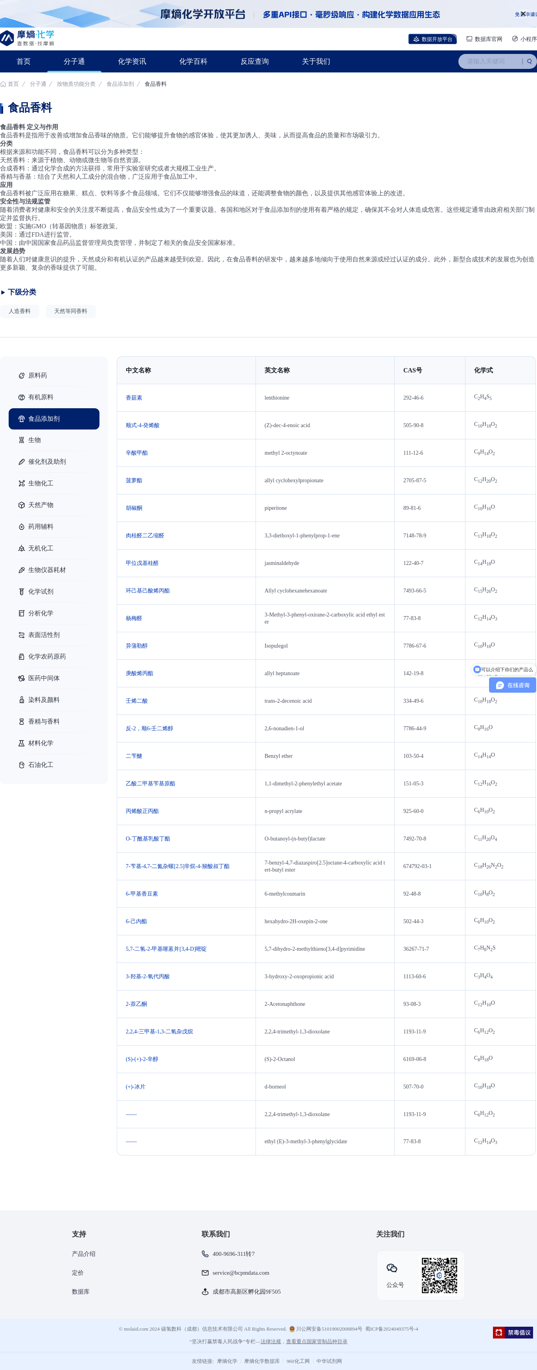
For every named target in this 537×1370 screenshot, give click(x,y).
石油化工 (35, 765)
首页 (24, 61)
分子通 (74, 61)
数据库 (81, 1292)
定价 (78, 1273)
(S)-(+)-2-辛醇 (142, 1059)
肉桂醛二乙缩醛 (145, 536)
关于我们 (316, 61)
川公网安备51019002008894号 (325, 1329)
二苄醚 (134, 756)
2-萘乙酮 (136, 1004)
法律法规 (271, 1341)
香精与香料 (38, 721)
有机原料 (35, 397)
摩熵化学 (227, 1361)
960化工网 (298, 1361)
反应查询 (255, 61)
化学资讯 (132, 61)
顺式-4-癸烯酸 (143, 425)
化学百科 (193, 61)
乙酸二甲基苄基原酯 (150, 784)
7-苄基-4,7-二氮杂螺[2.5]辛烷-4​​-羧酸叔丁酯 (178, 866)
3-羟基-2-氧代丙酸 (148, 976)
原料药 (32, 375)
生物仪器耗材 (41, 570)
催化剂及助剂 (41, 461)
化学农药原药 (41, 656)
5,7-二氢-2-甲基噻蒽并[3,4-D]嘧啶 (166, 949)
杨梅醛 (134, 618)
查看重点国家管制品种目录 (317, 1341)
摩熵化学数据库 (262, 1361)
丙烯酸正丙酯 (142, 811)
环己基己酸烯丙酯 (148, 591)
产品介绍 (84, 1254)
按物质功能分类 (77, 84)
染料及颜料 (38, 700)
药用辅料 (35, 526)
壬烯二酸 (137, 701)
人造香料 (20, 311)
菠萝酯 (134, 480)
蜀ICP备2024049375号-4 (391, 1329)
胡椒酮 (134, 508)
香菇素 (134, 398)
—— (131, 1114)
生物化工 (35, 483)
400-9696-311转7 (234, 1254)
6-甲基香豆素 (142, 894)
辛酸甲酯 (137, 453)
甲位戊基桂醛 (142, 563)
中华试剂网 (329, 1361)
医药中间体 (38, 678)
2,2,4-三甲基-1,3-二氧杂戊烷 (159, 1032)
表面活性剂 (38, 635)
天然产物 (35, 505)
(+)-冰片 (135, 1087)
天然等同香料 (70, 311)
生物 (29, 440)
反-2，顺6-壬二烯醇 (149, 728)
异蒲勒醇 (137, 646)
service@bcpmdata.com (241, 1273)
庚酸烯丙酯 (139, 673)
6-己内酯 (136, 921)
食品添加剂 (120, 84)
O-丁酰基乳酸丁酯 (148, 839)
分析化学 (35, 613)
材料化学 (35, 743)
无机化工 (35, 548)
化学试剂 (35, 591)
